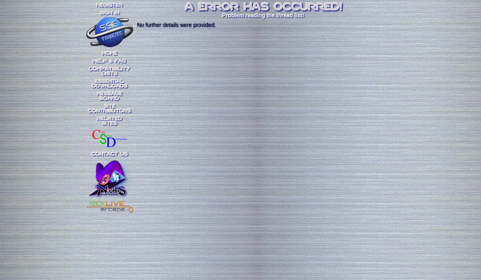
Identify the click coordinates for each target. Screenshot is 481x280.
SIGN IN (109, 13)
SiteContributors (109, 109)
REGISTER (110, 5)
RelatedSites (109, 121)
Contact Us (110, 154)
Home (110, 53)
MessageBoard (110, 96)
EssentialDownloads (110, 84)
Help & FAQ (109, 61)
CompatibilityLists (109, 71)
